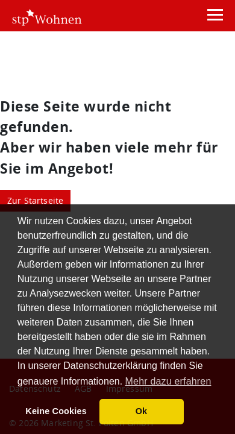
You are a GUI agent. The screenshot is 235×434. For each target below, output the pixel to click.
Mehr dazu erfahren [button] (168, 381)
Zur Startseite (35, 200)
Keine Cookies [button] (56, 411)
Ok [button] (142, 411)
